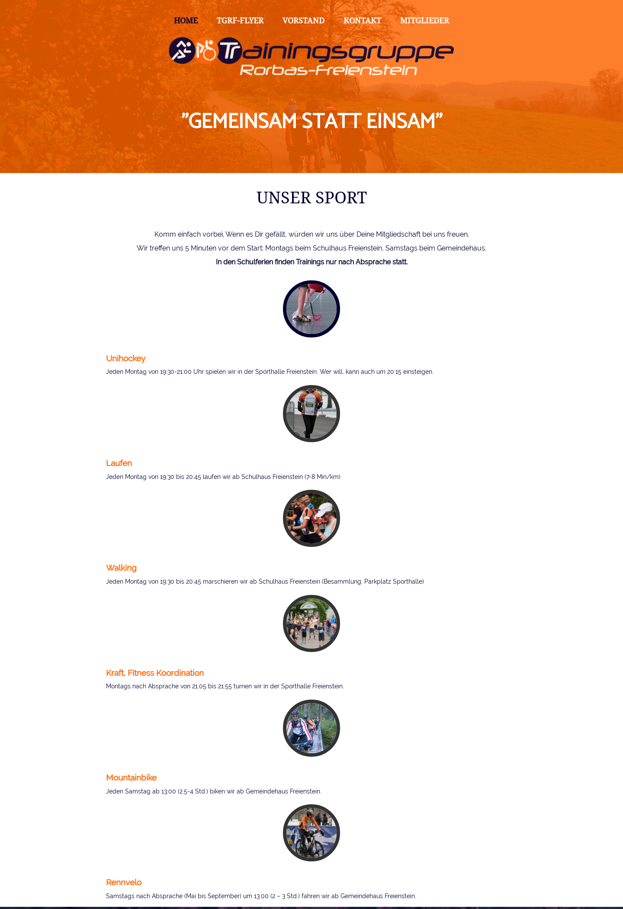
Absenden (136, 865)
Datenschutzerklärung (137, 893)
